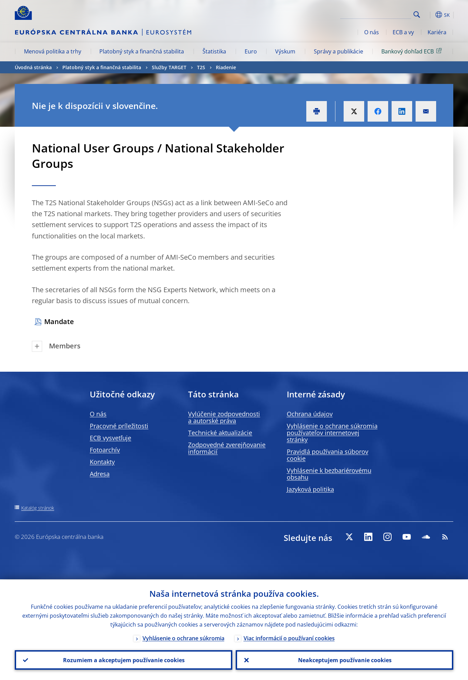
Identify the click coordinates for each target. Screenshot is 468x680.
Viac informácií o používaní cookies (289, 638)
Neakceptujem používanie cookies (344, 660)
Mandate (59, 321)
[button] (429, 15)
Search (416, 15)
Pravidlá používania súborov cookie (327, 454)
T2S (201, 67)
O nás (371, 32)
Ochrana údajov (310, 414)
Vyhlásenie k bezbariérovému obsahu (329, 473)
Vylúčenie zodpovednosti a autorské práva (224, 417)
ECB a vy (403, 32)
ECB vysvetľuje (110, 438)
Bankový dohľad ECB (412, 51)
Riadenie (226, 67)
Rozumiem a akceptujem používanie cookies (123, 660)
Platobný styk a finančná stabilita (141, 51)
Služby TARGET (169, 67)
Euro (251, 51)
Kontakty (102, 462)
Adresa (100, 474)
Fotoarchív (105, 450)
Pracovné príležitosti (119, 426)
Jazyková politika (310, 489)
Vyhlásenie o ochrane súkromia (183, 638)
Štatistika (214, 51)
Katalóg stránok (37, 508)
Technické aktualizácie (220, 433)
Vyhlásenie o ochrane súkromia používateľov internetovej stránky (332, 433)
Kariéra (437, 32)
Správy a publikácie (338, 51)
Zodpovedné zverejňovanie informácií (227, 448)
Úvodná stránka (33, 67)
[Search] (377, 14)
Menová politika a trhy (52, 51)
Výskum (285, 51)
